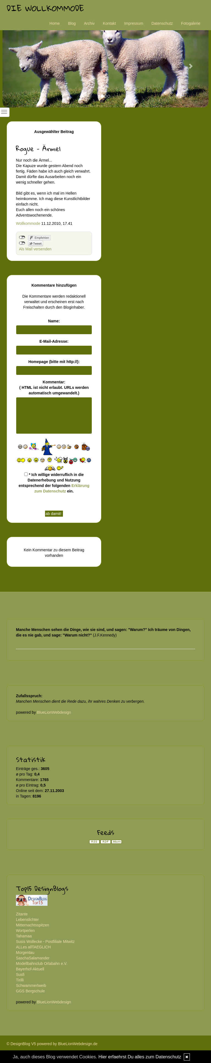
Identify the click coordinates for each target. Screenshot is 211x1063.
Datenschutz (162, 23)
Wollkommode (28, 223)
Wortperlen (25, 930)
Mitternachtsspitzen (32, 925)
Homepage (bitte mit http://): (54, 361)
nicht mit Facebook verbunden (22, 237)
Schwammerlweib (31, 985)
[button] (18, 63)
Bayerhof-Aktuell (30, 969)
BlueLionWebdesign (54, 712)
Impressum (133, 23)
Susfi (20, 974)
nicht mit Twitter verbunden (22, 243)
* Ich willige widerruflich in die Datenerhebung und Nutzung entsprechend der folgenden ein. (54, 482)
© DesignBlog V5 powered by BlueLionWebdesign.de (52, 1044)
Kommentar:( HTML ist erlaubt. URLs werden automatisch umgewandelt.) (54, 387)
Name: (54, 321)
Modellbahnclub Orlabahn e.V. (41, 963)
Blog (72, 23)
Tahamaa (24, 936)
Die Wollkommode (45, 8)
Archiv (89, 23)
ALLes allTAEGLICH (33, 947)
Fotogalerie (190, 23)
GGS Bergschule (30, 991)
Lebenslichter (27, 919)
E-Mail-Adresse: (54, 341)
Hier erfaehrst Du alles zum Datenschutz (139, 1056)
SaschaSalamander (32, 958)
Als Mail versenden (35, 249)
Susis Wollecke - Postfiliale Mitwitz (45, 941)
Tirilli (20, 980)
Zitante (22, 914)
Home (54, 23)
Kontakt (109, 23)
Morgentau (25, 952)
